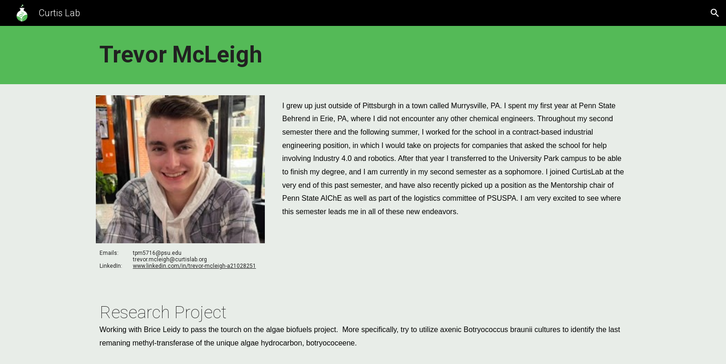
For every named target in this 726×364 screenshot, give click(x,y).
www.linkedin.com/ (157, 266)
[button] (715, 13)
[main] (363, 55)
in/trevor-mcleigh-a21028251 (219, 266)
